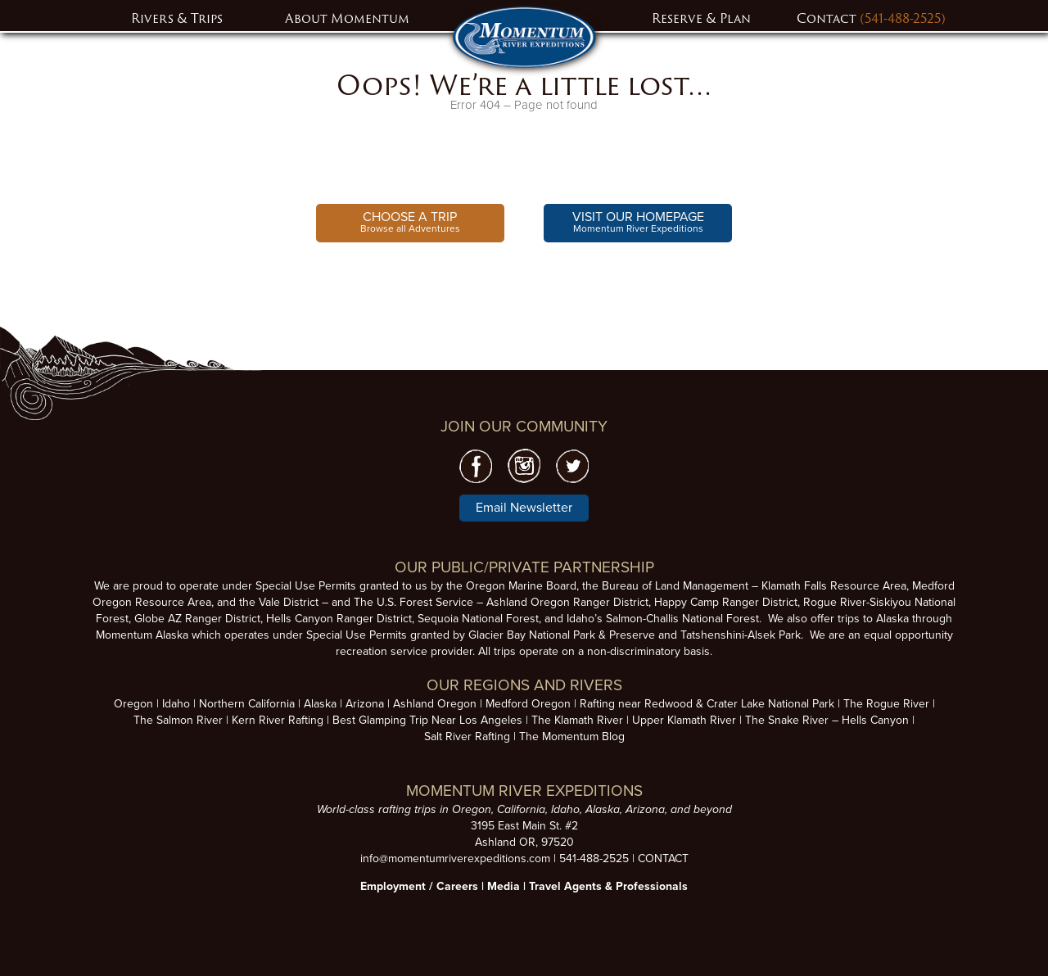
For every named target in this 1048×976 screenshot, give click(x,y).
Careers (457, 886)
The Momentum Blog (572, 736)
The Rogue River (886, 704)
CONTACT (663, 858)
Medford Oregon (528, 704)
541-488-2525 (594, 858)
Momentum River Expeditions (638, 221)
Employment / (398, 886)
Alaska (320, 704)
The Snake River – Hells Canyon (827, 720)
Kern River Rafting (277, 720)
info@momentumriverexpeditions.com (455, 858)
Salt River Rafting (467, 736)
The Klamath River (577, 720)
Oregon (133, 704)
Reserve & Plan (701, 18)
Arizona (365, 704)
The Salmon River (178, 720)
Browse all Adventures (410, 221)
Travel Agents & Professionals (608, 886)
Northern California (247, 704)
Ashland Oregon (435, 704)
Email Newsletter (524, 507)
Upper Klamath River (684, 720)
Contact (828, 18)
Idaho (176, 704)
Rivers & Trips (177, 18)
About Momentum (347, 18)
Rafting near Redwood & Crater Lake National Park (707, 704)
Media (503, 886)
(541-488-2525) (903, 18)
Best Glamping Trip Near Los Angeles (427, 720)
